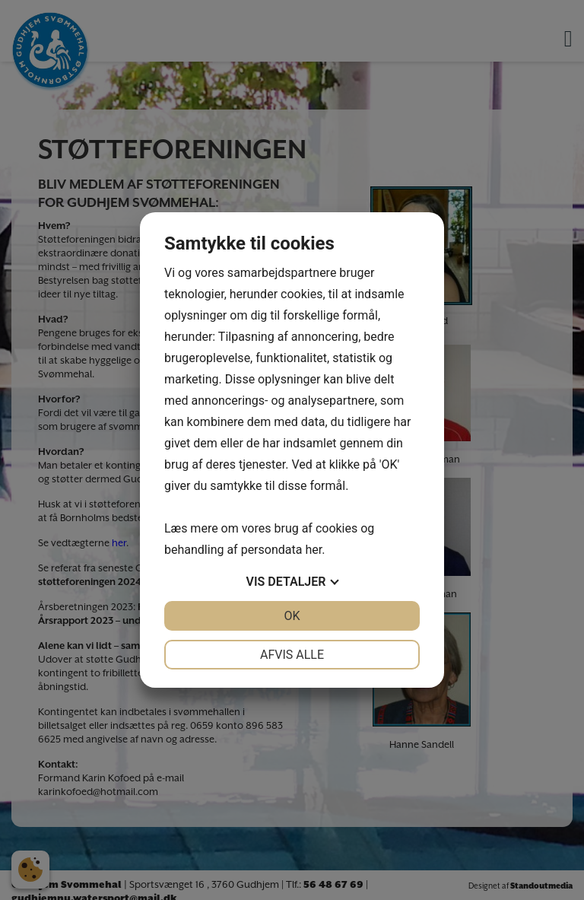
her (313, 549)
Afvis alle (292, 654)
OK (292, 616)
